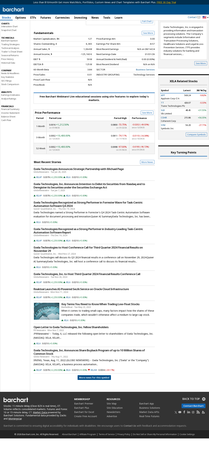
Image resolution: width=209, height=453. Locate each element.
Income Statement (10, 127)
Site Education (115, 422)
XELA (68, 191)
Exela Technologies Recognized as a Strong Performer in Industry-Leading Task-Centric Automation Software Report (88, 245)
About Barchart (69, 448)
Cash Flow (6, 134)
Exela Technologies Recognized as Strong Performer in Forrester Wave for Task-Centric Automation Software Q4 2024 (88, 218)
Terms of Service (107, 448)
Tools (106, 17)
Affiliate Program (87, 448)
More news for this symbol (94, 391)
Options (20, 17)
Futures (45, 17)
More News (147, 176)
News (95, 17)
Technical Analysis (10, 62)
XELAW (93, 384)
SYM (163, 139)
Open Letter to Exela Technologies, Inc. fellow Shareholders (71, 341)
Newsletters (113, 426)
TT (162, 117)
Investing (80, 17)
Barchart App (146, 418)
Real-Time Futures (149, 430)
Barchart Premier (83, 418)
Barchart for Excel (84, 426)
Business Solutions (149, 422)
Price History (7, 73)
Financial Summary (10, 123)
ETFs (33, 17)
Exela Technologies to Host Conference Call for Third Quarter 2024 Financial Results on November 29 (88, 263)
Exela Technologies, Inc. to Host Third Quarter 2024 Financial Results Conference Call (87, 288)
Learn (118, 17)
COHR (164, 132)
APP (163, 109)
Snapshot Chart (8, 44)
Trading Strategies (10, 58)
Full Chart (147, 35)
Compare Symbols (196, 148)
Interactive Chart (9, 40)
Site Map (112, 418)
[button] (205, 17)
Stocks (6, 17)
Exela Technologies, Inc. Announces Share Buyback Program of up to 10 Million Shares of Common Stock (89, 366)
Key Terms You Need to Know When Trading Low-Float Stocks (100, 318)
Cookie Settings (187, 448)
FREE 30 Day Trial (166, 2)
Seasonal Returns (10, 69)
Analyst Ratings (8, 113)
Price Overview (9, 26)
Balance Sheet (8, 130)
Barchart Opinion (9, 55)
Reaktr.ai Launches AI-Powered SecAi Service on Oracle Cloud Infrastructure (81, 303)
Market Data (40, 426)
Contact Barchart (193, 420)
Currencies (62, 17)
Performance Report (11, 30)
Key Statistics (7, 91)
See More (148, 47)
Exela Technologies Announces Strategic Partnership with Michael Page (79, 183)
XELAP (39, 191)
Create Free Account (85, 430)
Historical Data (8, 77)
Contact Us (130, 440)
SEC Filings (6, 95)
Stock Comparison (10, 98)
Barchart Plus (81, 422)
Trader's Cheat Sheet (11, 66)
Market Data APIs (149, 426)
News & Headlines (10, 87)
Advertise (112, 430)
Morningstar (15, 433)
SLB (163, 124)
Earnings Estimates (10, 109)
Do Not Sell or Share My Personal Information (155, 448)
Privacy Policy (123, 448)
